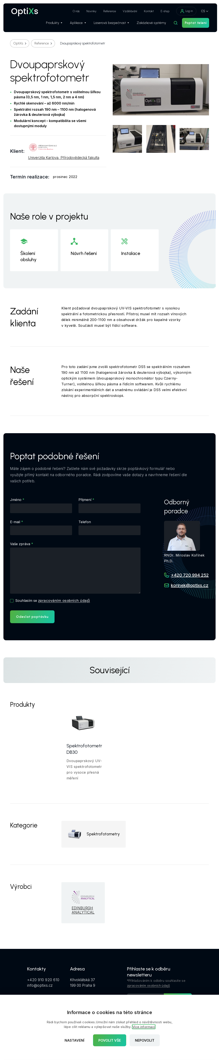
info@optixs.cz (40, 986)
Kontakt (147, 11)
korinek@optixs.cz (189, 585)
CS (201, 11)
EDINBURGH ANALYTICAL (83, 911)
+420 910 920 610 (43, 980)
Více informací (143, 1027)
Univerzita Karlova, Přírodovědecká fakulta (63, 158)
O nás (74, 11)
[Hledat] (173, 24)
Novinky (89, 11)
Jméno (15, 500)
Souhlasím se (52, 600)
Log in (184, 11)
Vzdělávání (128, 11)
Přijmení (84, 500)
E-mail (15, 522)
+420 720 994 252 (190, 575)
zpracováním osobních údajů (64, 600)
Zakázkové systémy (149, 24)
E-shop (162, 11)
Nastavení (74, 1040)
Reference (107, 11)
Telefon (84, 522)
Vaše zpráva (20, 544)
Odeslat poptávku (32, 617)
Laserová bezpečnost (109, 24)
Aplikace (76, 24)
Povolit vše (109, 1040)
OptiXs (18, 43)
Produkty (52, 24)
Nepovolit (144, 1040)
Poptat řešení (193, 24)
